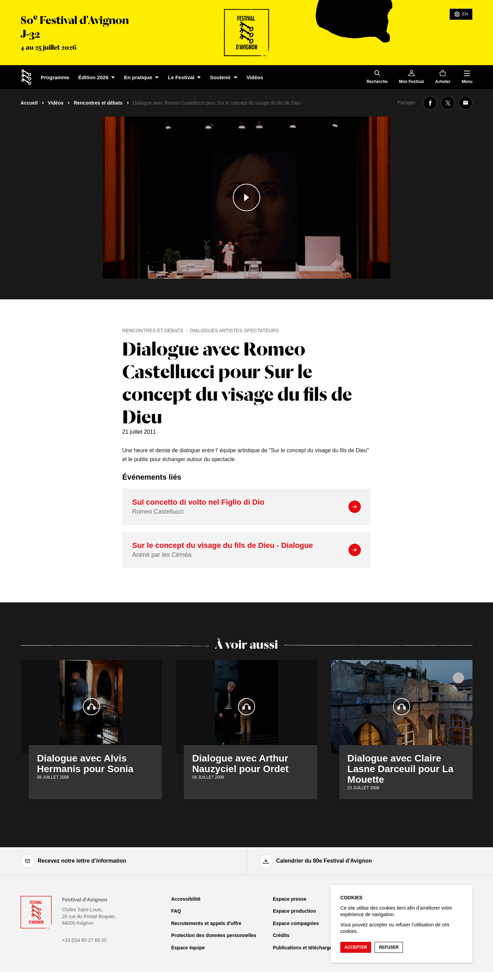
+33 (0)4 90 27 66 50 (84, 940)
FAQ (176, 911)
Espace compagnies (296, 923)
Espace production (294, 911)
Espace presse (289, 899)
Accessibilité (186, 899)
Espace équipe (188, 947)
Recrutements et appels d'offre (206, 923)
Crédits (281, 935)
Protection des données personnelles (213, 935)
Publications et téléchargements (309, 947)
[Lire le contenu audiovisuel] (246, 198)
